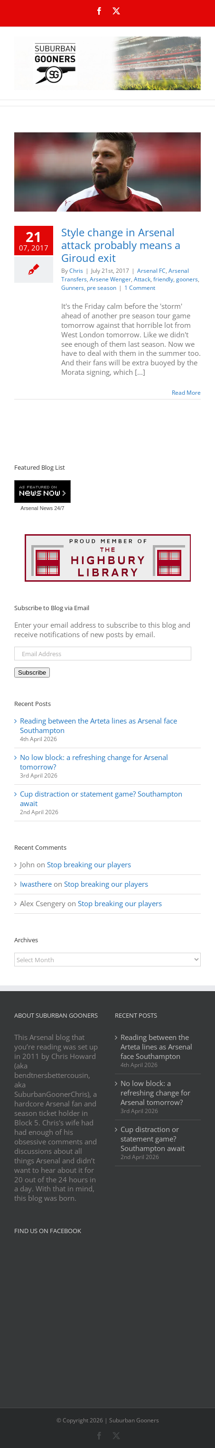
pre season (101, 288)
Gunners (72, 288)
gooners (187, 279)
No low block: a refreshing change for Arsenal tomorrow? (94, 761)
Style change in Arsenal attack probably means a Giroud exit (120, 245)
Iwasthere (36, 884)
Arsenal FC (151, 271)
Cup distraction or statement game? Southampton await (101, 798)
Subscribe (32, 672)
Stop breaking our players (89, 864)
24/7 (58, 508)
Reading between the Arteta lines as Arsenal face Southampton (98, 725)
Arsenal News (36, 508)
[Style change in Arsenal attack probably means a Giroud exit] (107, 172)
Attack (142, 279)
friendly (163, 279)
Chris (76, 271)
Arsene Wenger (110, 279)
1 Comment (139, 288)
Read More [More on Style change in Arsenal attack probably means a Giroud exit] (186, 393)
